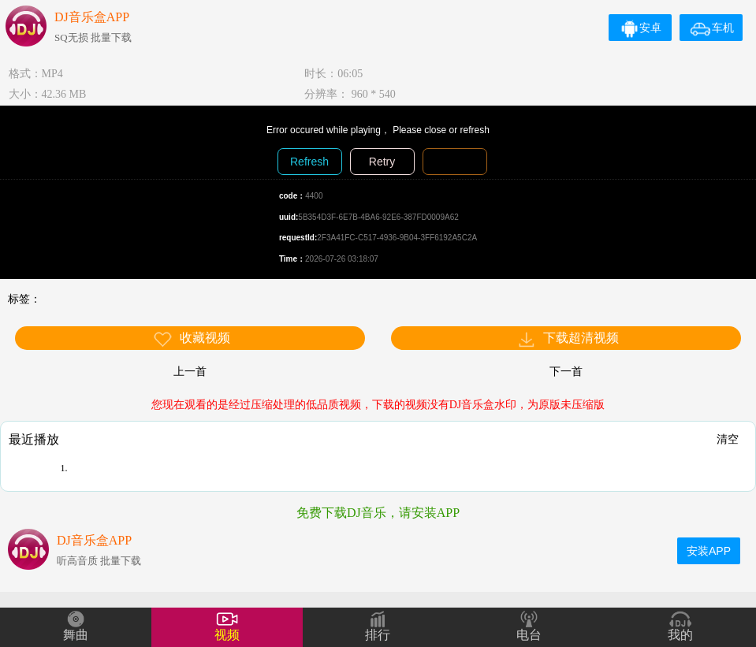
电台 (529, 634)
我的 (680, 634)
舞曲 (75, 634)
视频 (227, 634)
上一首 (190, 371)
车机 (712, 27)
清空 (728, 439)
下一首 (566, 371)
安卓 (640, 27)
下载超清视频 (567, 339)
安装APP (709, 551)
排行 (377, 634)
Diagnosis (454, 161)
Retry (382, 161)
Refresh (309, 161)
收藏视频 (191, 339)
